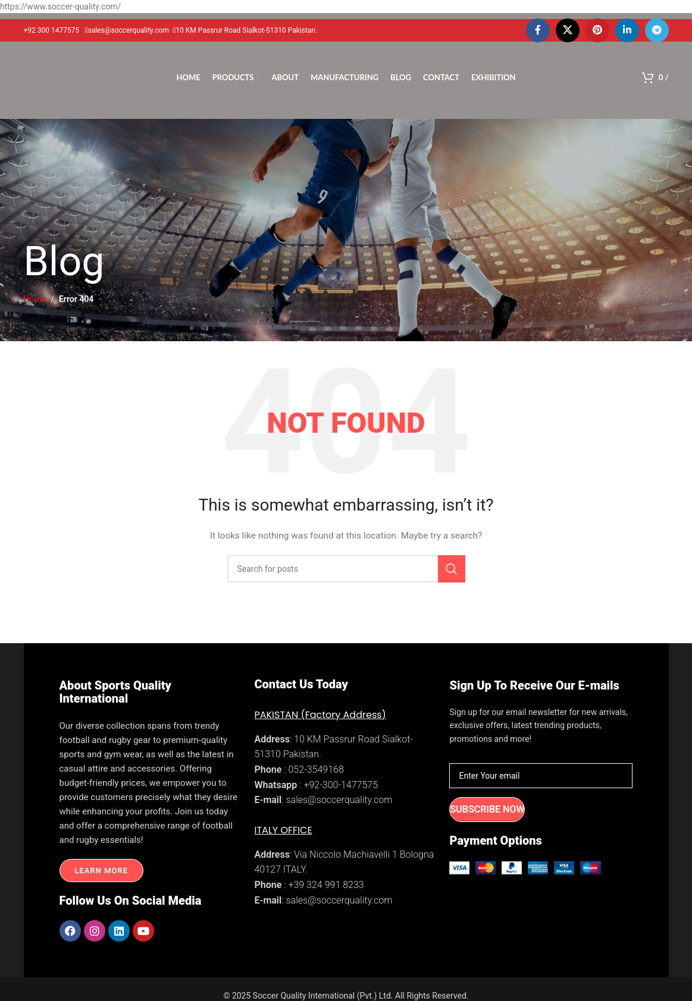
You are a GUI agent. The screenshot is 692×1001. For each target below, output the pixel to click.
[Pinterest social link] (597, 30)
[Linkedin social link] (627, 30)
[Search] (346, 569)
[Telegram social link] (657, 30)
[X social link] (568, 30)
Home (35, 299)
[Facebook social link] (538, 30)
